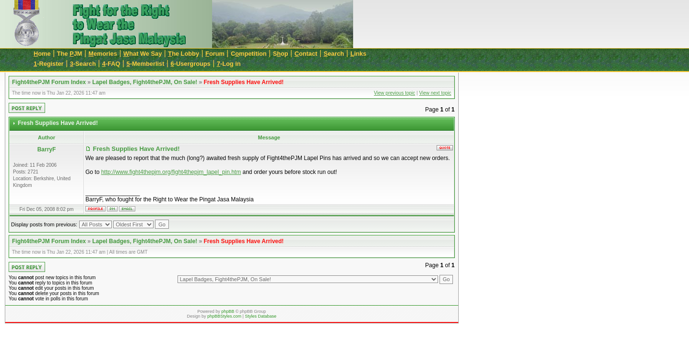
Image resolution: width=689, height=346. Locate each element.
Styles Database (260, 316)
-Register (49, 63)
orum (215, 53)
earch (333, 53)
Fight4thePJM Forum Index (49, 82)
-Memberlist (146, 63)
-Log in (229, 63)
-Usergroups (191, 63)
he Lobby (183, 53)
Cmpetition (249, 53)
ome (42, 53)
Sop (280, 53)
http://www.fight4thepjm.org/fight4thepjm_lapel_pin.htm (171, 172)
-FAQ (111, 63)
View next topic (435, 93)
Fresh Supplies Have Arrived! (243, 82)
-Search (83, 63)
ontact (306, 53)
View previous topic (394, 93)
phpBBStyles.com (224, 316)
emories (102, 53)
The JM (70, 53)
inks (358, 53)
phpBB (227, 311)
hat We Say (142, 53)
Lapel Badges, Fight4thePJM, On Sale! (144, 82)
